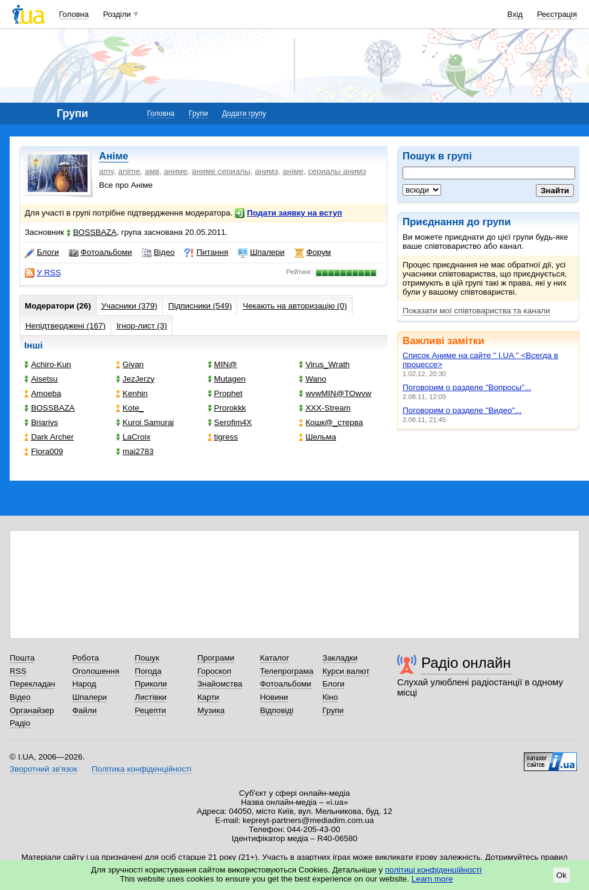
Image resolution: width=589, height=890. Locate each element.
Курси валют (345, 671)
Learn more (432, 878)
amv (106, 171)
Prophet (225, 393)
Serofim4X (230, 422)
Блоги (42, 252)
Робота (85, 657)
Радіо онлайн (466, 663)
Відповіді (277, 710)
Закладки (339, 657)
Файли (84, 710)
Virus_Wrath (324, 364)
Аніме (114, 156)
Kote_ (130, 407)
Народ (84, 683)
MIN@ (222, 364)
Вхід (515, 14)
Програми (215, 657)
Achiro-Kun (47, 364)
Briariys (41, 422)
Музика (210, 710)
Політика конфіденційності (141, 768)
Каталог (275, 657)
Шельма (317, 436)
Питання (206, 252)
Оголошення (95, 671)
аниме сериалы (221, 171)
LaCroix (133, 436)
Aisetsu (40, 378)
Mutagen (227, 378)
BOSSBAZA (91, 232)
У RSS (43, 273)
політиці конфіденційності (433, 869)
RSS (18, 671)
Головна (74, 14)
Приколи (151, 683)
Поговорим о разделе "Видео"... (462, 410)
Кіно (330, 697)
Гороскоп (214, 671)
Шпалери (261, 252)
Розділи (117, 14)
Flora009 (43, 451)
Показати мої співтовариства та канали (476, 310)
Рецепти (150, 710)
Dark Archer (49, 436)
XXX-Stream (325, 407)
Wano (312, 378)
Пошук (147, 657)
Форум (312, 252)
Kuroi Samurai (145, 422)
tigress (223, 436)
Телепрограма (287, 671)
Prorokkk (227, 407)
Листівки (151, 697)
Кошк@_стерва (331, 422)
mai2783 (135, 451)
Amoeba (42, 393)
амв (152, 171)
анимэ (266, 171)
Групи (198, 113)
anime (129, 171)
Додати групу (244, 113)
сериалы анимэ (337, 171)
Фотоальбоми (100, 252)
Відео (158, 252)
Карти (208, 697)
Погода (148, 671)
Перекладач (32, 683)
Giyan (130, 364)
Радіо (20, 723)
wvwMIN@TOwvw (335, 393)
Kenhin (132, 393)
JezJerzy (135, 378)
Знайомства (220, 683)
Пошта (22, 657)
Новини (274, 697)
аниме (175, 171)
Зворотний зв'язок (43, 768)
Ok (561, 875)
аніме (293, 171)
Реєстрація (557, 14)
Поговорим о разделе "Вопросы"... (467, 387)
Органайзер (32, 710)
